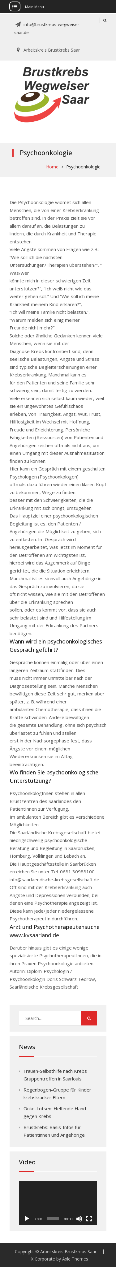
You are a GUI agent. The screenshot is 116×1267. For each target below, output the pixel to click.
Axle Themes (75, 1259)
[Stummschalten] (79, 1219)
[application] (58, 1203)
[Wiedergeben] (27, 1219)
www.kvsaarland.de (34, 935)
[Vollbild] (89, 1219)
